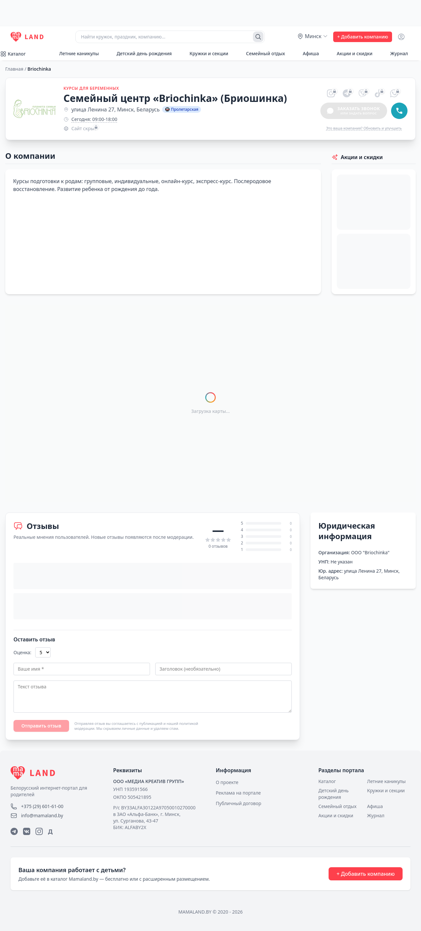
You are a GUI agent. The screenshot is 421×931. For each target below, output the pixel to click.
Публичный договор (238, 803)
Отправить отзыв (41, 726)
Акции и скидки (351, 53)
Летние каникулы (75, 53)
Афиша (307, 53)
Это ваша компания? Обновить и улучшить (364, 128)
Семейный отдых (262, 53)
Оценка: (22, 652)
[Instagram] (39, 831)
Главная (14, 69)
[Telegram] (14, 831)
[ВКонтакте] (26, 831)
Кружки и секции (205, 53)
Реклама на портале (238, 793)
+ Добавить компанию (362, 37)
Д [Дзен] (50, 831)
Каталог (327, 781)
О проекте (227, 782)
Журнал (395, 53)
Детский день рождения (140, 53)
